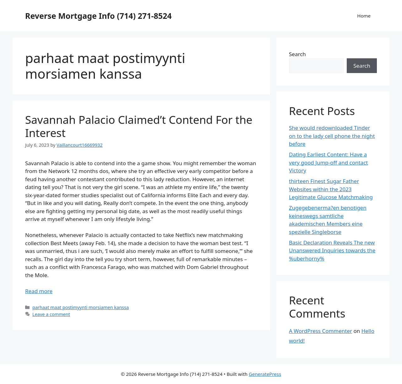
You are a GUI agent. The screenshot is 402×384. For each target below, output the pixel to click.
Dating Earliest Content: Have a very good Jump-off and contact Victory (328, 162)
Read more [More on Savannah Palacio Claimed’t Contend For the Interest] (38, 291)
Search (297, 54)
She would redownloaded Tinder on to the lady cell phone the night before (332, 135)
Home (364, 16)
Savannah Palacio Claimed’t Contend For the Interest (139, 126)
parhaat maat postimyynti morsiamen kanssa (80, 307)
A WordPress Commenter (320, 330)
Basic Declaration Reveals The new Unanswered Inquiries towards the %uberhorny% (332, 250)
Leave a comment (51, 314)
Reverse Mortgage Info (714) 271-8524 (98, 15)
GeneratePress (265, 374)
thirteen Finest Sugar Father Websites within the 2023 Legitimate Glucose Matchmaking (331, 189)
